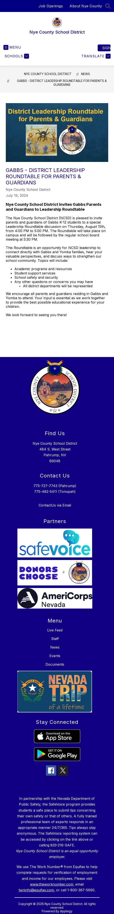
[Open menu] (12, 47)
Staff (55, 639)
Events (54, 656)
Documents (55, 664)
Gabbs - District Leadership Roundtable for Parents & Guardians (62, 82)
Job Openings (51, 6)
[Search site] (108, 6)
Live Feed (54, 630)
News (85, 74)
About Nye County (86, 6)
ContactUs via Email (55, 505)
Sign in (106, 48)
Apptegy (66, 911)
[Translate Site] (95, 56)
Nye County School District (47, 74)
